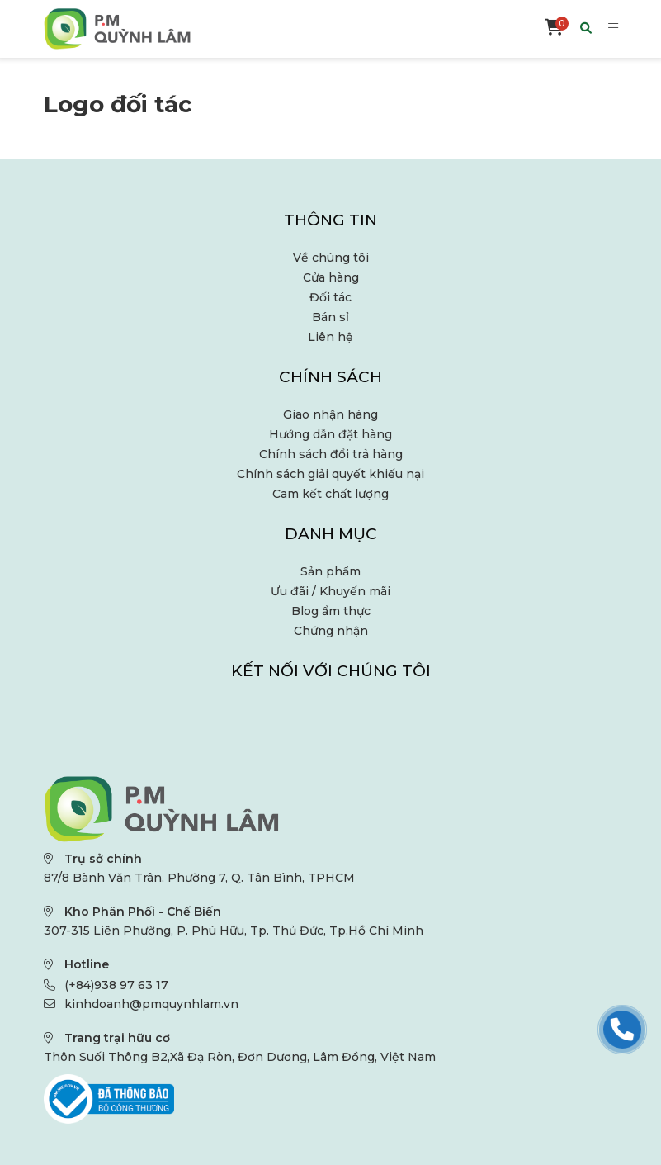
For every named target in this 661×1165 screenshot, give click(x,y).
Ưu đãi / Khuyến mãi (330, 591)
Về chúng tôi (331, 257)
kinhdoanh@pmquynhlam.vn (151, 1004)
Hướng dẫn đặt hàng (330, 434)
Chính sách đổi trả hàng (331, 454)
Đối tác (330, 297)
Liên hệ (330, 336)
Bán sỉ (330, 317)
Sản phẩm (330, 571)
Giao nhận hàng (330, 414)
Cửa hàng (331, 277)
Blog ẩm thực (331, 611)
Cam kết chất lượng (330, 493)
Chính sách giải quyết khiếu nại (330, 473)
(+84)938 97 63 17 (116, 985)
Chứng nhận (331, 630)
